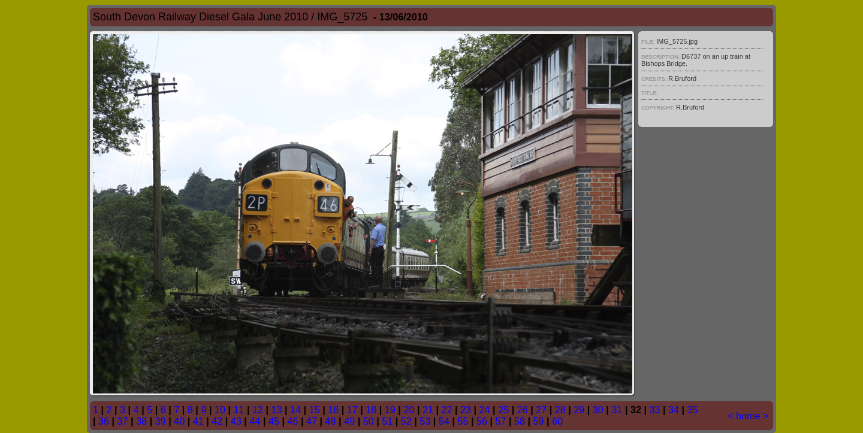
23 (465, 409)
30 (598, 409)
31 (616, 409)
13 (276, 409)
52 (406, 421)
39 (160, 421)
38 (141, 421)
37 (122, 421)
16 (333, 409)
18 (371, 409)
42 (217, 421)
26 (522, 409)
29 (579, 409)
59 (538, 421)
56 (481, 421)
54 (444, 421)
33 (654, 409)
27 (541, 409)
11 (238, 409)
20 (408, 409)
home (748, 415)
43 (236, 421)
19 (390, 409)
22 (446, 409)
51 (387, 421)
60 (557, 421)
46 (293, 421)
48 (330, 421)
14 (295, 409)
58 (519, 421)
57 (501, 421)
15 (314, 409)
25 (503, 409)
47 (311, 421)
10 (220, 409)
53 (425, 421)
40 (179, 421)
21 (428, 409)
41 (198, 421)
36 (103, 421)
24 (484, 409)
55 (462, 421)
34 (673, 409)
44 (254, 421)
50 (368, 421)
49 (349, 421)
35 (692, 409)
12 (257, 409)
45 (273, 421)
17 (352, 409)
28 (560, 409)
